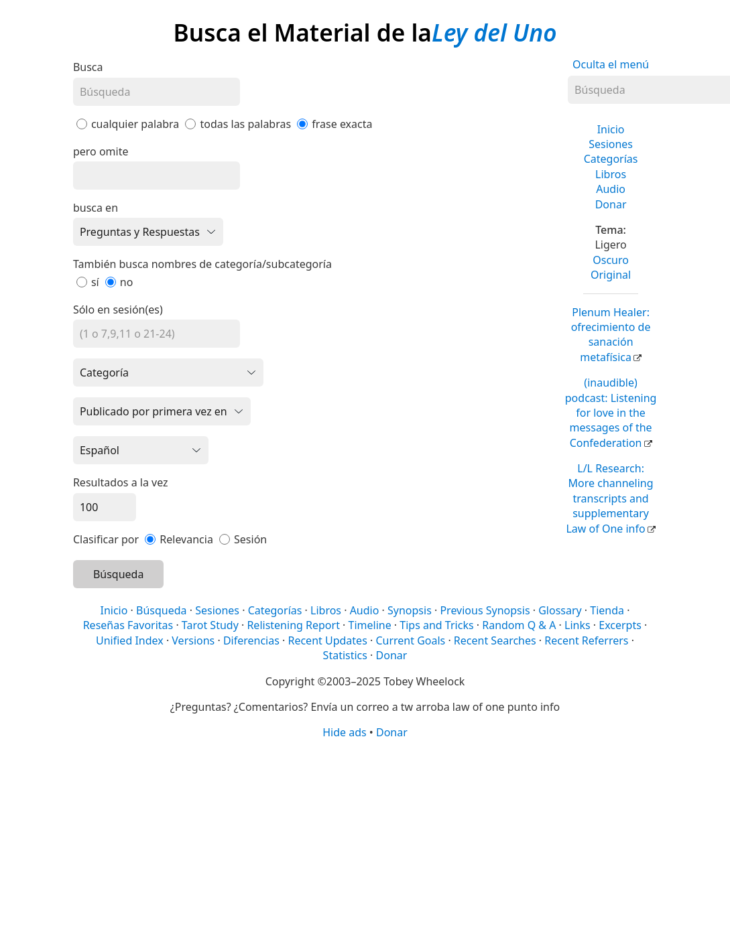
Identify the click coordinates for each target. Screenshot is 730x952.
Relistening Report (293, 625)
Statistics (345, 655)
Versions (193, 640)
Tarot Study (210, 625)
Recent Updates (327, 640)
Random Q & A (519, 625)
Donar (611, 204)
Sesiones (611, 144)
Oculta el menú (610, 64)
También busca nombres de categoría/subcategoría (202, 264)
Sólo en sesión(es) (118, 309)
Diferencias (251, 640)
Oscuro (611, 260)
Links (577, 625)
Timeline (370, 625)
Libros (610, 174)
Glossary (560, 610)
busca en (95, 207)
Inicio (611, 129)
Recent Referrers (586, 640)
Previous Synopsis (485, 610)
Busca (88, 67)
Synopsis (409, 610)
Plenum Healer (611, 334)
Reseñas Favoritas (128, 625)
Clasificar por (106, 539)
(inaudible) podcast (611, 412)
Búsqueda (118, 574)
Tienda (607, 610)
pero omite (101, 151)
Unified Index (130, 640)
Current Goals (410, 640)
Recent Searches (495, 640)
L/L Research (609, 498)
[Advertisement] (363, 845)
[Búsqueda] (156, 92)
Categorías (611, 158)
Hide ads (344, 732)
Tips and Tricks (436, 625)
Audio (610, 189)
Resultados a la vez (120, 482)
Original (611, 274)
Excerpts (620, 625)
